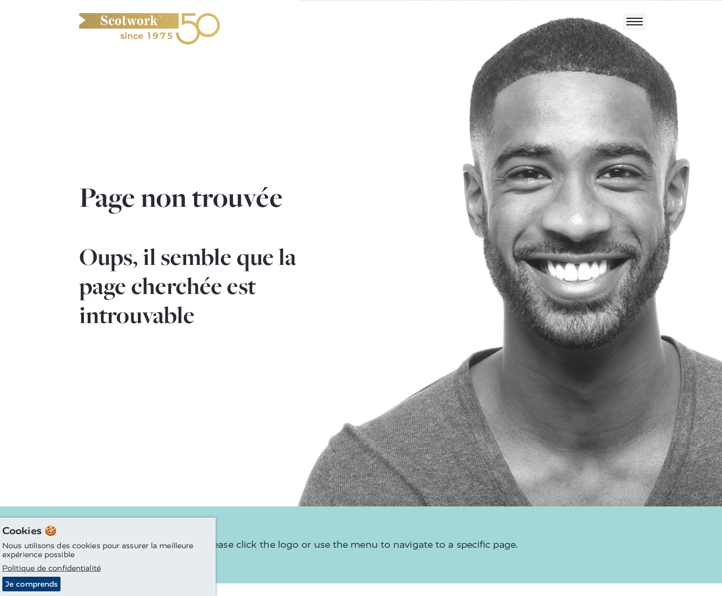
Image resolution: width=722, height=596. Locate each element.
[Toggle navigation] (635, 21)
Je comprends (31, 584)
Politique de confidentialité (51, 568)
